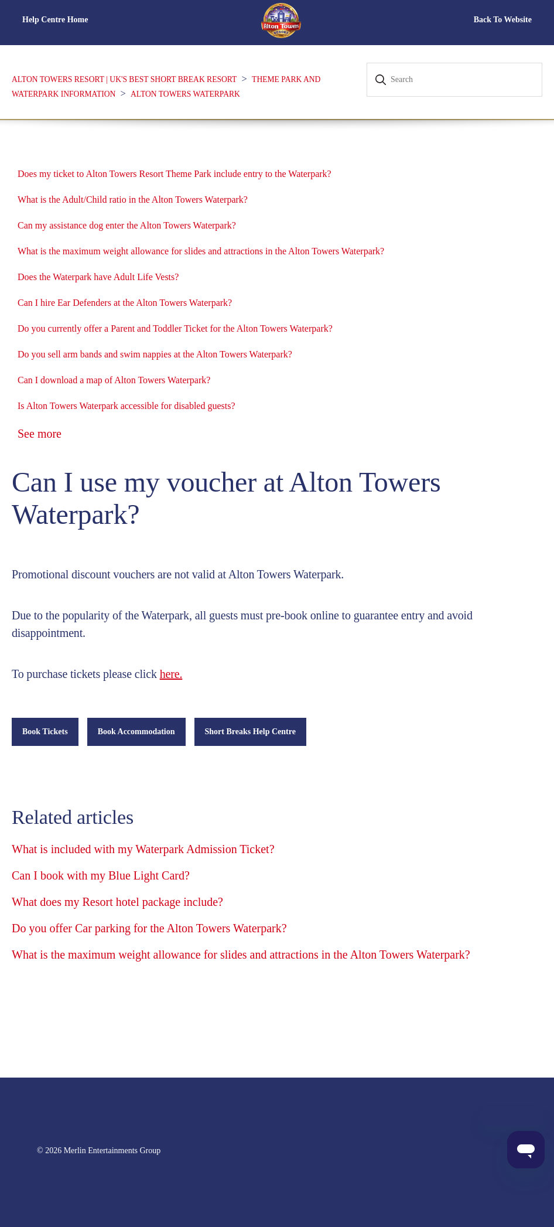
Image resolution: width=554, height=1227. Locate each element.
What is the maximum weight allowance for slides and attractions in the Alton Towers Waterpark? (201, 251)
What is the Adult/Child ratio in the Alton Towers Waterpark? (133, 200)
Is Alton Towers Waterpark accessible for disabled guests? (126, 406)
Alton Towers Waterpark (185, 94)
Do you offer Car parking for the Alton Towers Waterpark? (149, 928)
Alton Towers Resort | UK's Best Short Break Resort (124, 79)
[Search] (454, 80)
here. (171, 673)
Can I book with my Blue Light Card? (101, 875)
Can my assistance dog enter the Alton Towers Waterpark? (127, 225)
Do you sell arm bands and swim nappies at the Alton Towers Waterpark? (155, 354)
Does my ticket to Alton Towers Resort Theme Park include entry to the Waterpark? (174, 174)
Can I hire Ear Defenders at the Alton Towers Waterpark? (125, 303)
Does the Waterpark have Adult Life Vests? (98, 277)
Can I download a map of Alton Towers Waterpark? (114, 380)
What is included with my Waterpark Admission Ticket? (143, 849)
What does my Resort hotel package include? (117, 901)
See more (39, 433)
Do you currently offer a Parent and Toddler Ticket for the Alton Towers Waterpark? (175, 328)
